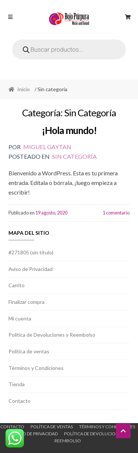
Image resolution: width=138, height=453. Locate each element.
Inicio (23, 89)
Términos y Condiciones (36, 368)
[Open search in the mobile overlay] (69, 49)
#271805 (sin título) (30, 252)
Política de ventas (28, 351)
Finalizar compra (26, 302)
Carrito (16, 285)
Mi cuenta (19, 318)
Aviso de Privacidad (30, 269)
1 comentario (116, 213)
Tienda (16, 384)
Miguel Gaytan (47, 146)
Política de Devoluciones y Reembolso (51, 335)
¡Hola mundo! (69, 130)
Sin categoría (74, 156)
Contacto (19, 401)
